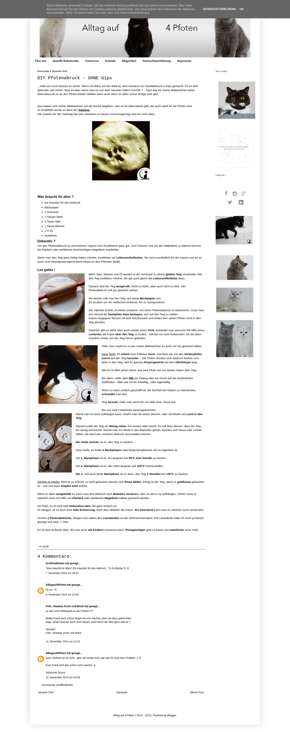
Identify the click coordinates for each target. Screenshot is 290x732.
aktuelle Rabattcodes (66, 60)
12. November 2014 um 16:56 (63, 677)
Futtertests (92, 60)
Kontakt (110, 60)
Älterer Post (197, 692)
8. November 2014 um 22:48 (62, 594)
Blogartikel (129, 60)
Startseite (121, 692)
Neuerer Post (45, 692)
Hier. (66, 521)
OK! (242, 9)
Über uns (40, 60)
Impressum (184, 60)
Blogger (171, 715)
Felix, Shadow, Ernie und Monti (65, 606)
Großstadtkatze (55, 563)
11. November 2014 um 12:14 (63, 641)
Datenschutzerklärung (156, 60)
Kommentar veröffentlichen (57, 684)
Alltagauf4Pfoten (56, 584)
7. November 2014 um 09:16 (62, 573)
